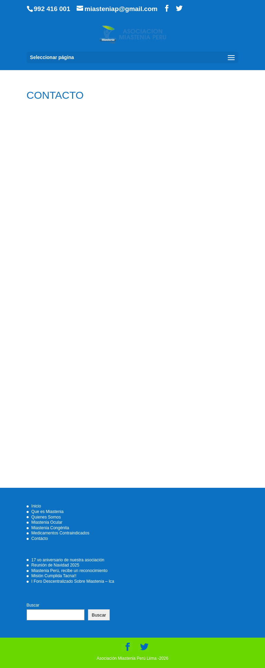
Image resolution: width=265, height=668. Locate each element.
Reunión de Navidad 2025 (55, 565)
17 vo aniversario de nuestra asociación (67, 560)
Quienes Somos (46, 517)
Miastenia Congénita (50, 527)
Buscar (33, 605)
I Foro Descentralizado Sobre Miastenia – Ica (72, 581)
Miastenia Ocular (46, 522)
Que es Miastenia (47, 511)
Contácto (39, 538)
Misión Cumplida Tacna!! (54, 575)
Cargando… (132, 298)
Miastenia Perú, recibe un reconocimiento (69, 570)
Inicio (36, 506)
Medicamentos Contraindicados (60, 533)
